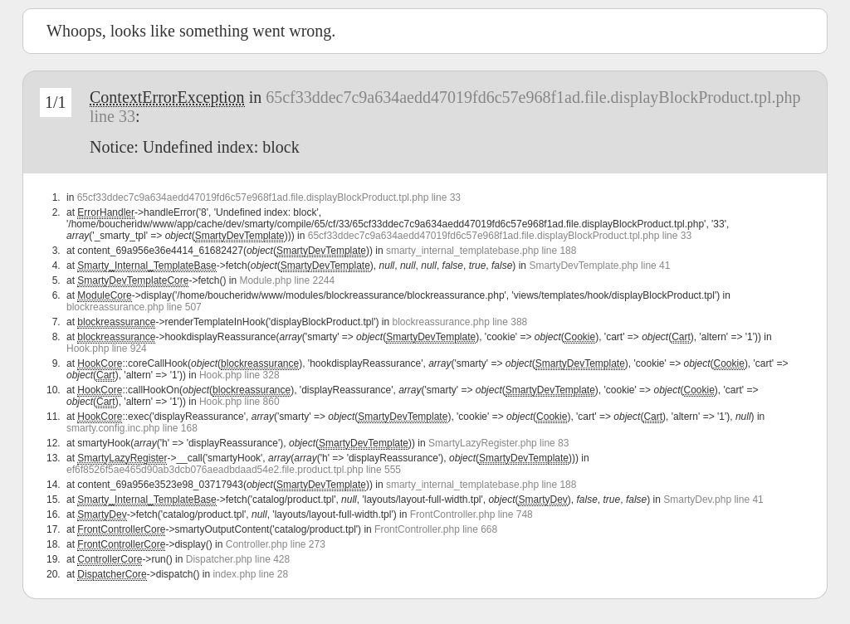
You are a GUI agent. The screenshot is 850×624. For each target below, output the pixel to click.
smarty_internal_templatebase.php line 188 (481, 250)
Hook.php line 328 (239, 375)
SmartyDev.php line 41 (713, 499)
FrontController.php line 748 (471, 514)
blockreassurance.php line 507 (134, 307)
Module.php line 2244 (287, 280)
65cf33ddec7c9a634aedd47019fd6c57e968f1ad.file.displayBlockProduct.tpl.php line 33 (269, 197)
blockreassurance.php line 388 (459, 322)
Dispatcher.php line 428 (238, 559)
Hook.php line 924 (106, 348)
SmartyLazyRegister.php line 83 (498, 443)
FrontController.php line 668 (435, 529)
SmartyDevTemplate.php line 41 (599, 265)
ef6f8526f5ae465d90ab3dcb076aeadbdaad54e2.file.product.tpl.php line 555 (233, 469)
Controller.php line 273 (275, 544)
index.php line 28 (250, 574)
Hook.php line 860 (239, 401)
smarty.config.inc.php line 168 (132, 428)
